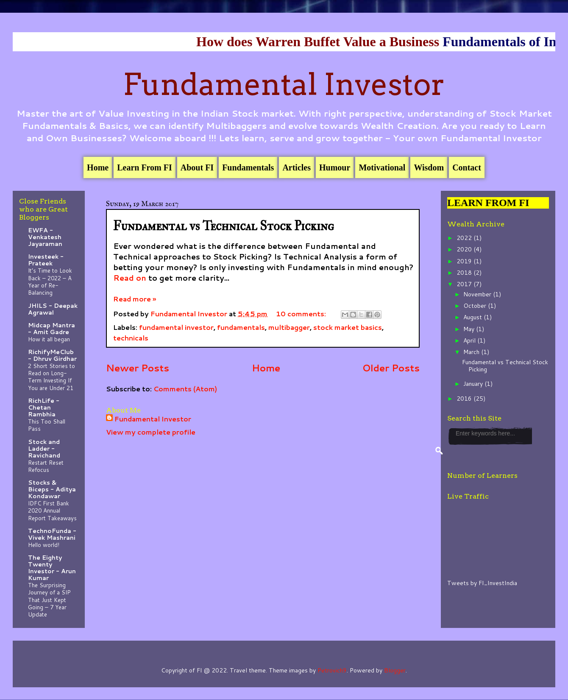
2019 (465, 261)
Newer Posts (137, 367)
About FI (197, 167)
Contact (466, 167)
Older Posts (391, 367)
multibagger (289, 327)
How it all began (49, 339)
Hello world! (43, 545)
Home (98, 167)
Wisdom (429, 167)
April (470, 340)
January (473, 383)
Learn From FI (144, 167)
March (472, 352)
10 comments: (302, 313)
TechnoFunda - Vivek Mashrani (52, 534)
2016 (465, 398)
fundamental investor (176, 327)
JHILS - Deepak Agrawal (53, 309)
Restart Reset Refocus (46, 466)
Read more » (134, 299)
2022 (465, 238)
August (473, 317)
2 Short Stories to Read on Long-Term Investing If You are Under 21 (51, 377)
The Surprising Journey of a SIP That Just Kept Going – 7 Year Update (49, 599)
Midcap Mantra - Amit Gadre (51, 328)
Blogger (395, 670)
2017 (465, 284)
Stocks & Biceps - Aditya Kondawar (52, 489)
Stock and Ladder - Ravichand (44, 449)
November (478, 294)
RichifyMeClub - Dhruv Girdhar (52, 355)
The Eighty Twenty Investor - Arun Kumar (52, 567)
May (469, 329)
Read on (129, 277)
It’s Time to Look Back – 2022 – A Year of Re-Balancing (50, 281)
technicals (130, 338)
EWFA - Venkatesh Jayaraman (45, 237)
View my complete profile (150, 432)
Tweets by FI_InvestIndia (482, 583)
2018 (465, 272)
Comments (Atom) (185, 388)
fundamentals (241, 327)
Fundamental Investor (284, 84)
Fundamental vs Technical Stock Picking (223, 226)
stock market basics (347, 327)
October (475, 305)
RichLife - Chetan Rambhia (43, 407)
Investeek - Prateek (46, 260)
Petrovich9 (332, 670)
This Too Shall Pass (46, 424)
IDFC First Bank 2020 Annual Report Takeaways (52, 510)
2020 (465, 249)
